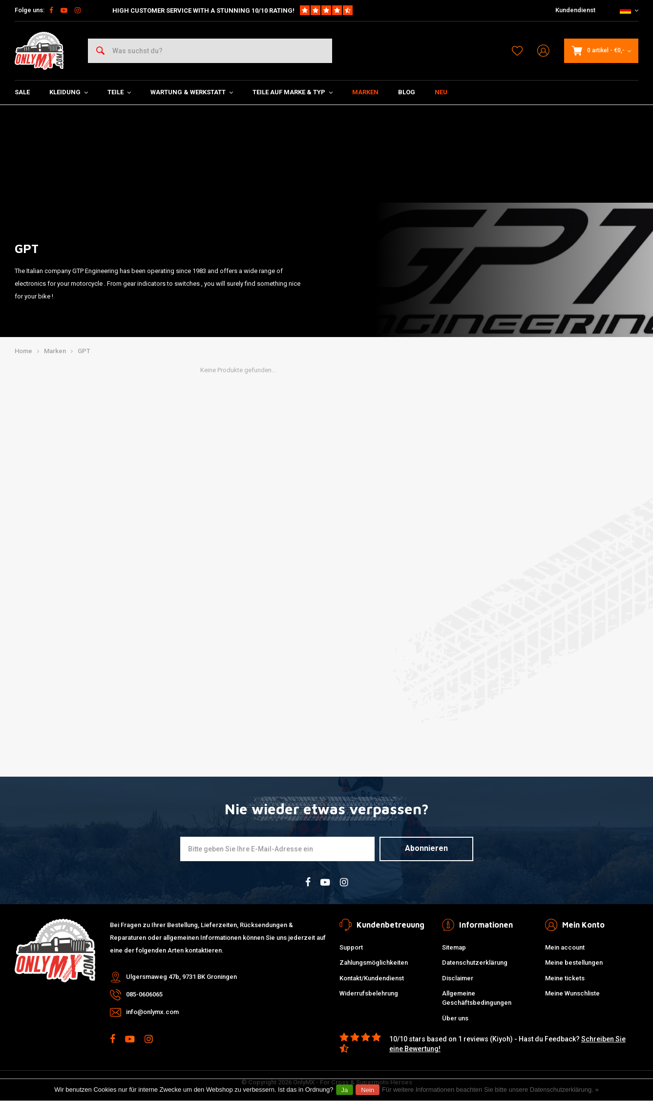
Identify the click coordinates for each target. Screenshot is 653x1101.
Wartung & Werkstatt (191, 92)
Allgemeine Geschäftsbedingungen (476, 998)
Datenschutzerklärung (474, 962)
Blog (406, 92)
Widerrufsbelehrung (368, 993)
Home (23, 351)
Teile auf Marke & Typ (293, 92)
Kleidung (68, 92)
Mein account (565, 947)
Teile (119, 92)
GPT (84, 351)
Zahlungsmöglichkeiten (373, 962)
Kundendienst (575, 10)
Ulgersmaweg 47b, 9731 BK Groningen (181, 976)
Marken (365, 92)
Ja (344, 1090)
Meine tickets (565, 978)
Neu (441, 92)
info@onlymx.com (152, 1012)
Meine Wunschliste (572, 993)
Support (351, 947)
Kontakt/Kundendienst (371, 978)
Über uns (455, 1018)
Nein (367, 1090)
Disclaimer (457, 978)
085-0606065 (144, 994)
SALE (22, 92)
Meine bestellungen (574, 962)
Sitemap (454, 947)
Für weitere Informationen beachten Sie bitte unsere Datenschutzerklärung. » (490, 1089)
